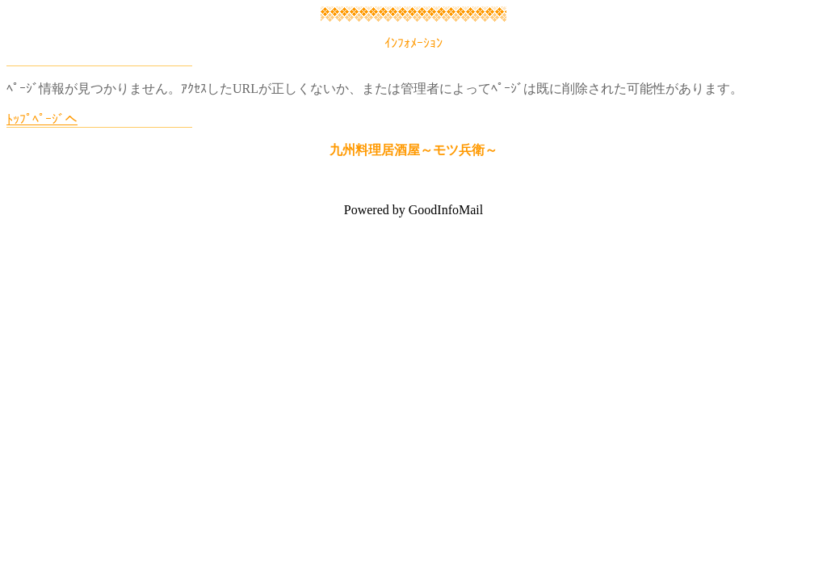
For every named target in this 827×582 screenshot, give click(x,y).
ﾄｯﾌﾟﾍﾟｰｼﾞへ (42, 119)
